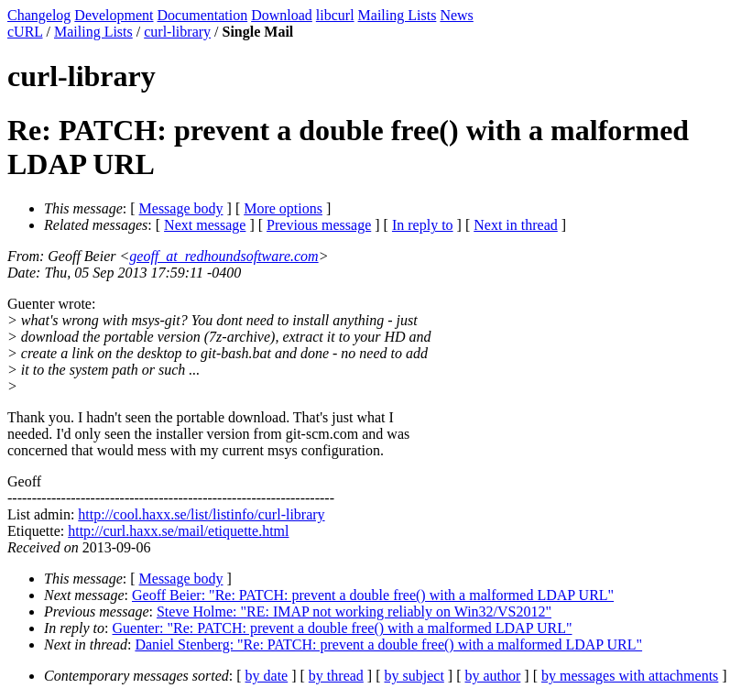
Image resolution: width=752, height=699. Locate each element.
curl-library (177, 31)
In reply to (422, 225)
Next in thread (516, 225)
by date (267, 675)
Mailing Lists (397, 15)
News (456, 15)
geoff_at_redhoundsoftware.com (223, 256)
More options (283, 208)
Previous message (319, 225)
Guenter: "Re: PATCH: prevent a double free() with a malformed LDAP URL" (342, 628)
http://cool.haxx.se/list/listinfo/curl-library (201, 514)
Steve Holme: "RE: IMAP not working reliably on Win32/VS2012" (354, 611)
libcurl (335, 15)
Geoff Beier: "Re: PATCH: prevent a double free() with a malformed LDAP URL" (373, 595)
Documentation (203, 15)
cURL (25, 31)
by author (492, 675)
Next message (204, 225)
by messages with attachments (629, 675)
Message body (181, 208)
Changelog (39, 15)
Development (113, 15)
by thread (336, 675)
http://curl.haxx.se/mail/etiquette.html (178, 531)
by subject (414, 675)
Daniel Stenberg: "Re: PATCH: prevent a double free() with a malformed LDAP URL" (388, 644)
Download (281, 15)
